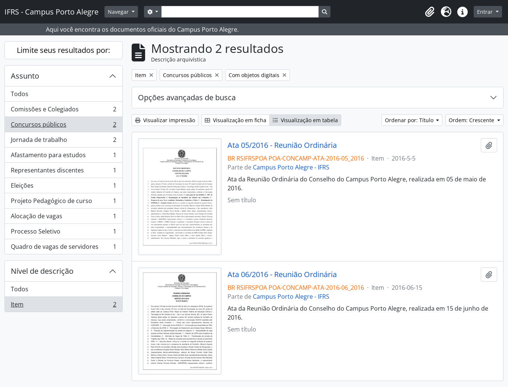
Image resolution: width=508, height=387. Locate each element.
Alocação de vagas (63, 218)
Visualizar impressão (165, 120)
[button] (429, 12)
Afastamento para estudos (63, 156)
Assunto (25, 76)
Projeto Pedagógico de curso (63, 202)
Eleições (63, 187)
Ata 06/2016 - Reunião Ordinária (282, 274)
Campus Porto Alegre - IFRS (291, 167)
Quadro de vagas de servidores (63, 248)
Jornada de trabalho (63, 141)
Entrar (485, 11)
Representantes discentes (63, 172)
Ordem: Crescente (472, 120)
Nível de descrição (42, 271)
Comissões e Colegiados (63, 111)
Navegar (119, 11)
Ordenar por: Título (410, 120)
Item (63, 306)
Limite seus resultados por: (63, 50)
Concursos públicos (63, 126)
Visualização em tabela (305, 120)
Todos (19, 94)
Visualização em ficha (235, 120)
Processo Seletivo (63, 233)
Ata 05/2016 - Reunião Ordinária (282, 145)
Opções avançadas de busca (187, 97)
